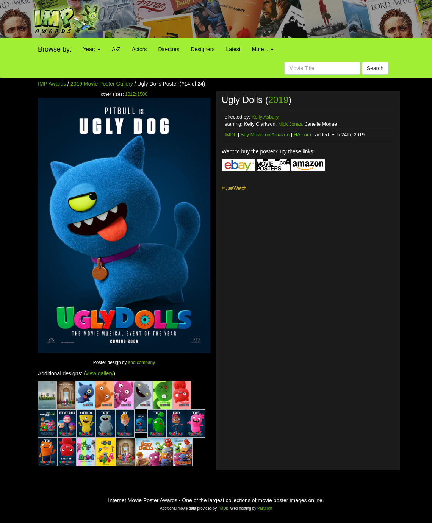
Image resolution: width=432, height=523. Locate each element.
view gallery (99, 373)
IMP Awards (52, 84)
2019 (278, 100)
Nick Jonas (290, 124)
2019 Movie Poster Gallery (101, 84)
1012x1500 (136, 94)
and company (141, 362)
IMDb (230, 134)
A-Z (116, 49)
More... (263, 49)
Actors (139, 49)
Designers (202, 49)
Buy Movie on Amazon (265, 134)
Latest (233, 49)
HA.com (302, 134)
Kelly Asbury (265, 117)
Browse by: (55, 49)
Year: (91, 49)
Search (375, 68)
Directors (168, 49)
